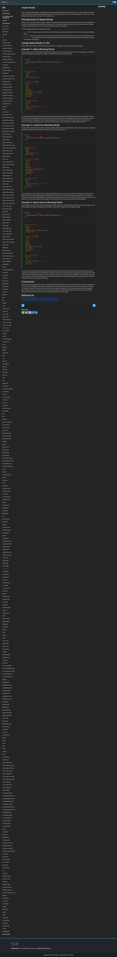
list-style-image (6, 527)
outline (4, 638)
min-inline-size (6, 599)
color (3, 305)
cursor (4, 344)
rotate (3, 748)
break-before (5, 283)
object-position (6, 613)
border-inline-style (6, 206)
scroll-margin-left (6, 782)
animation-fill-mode (7, 51)
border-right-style (6, 231)
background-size (6, 103)
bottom (4, 267)
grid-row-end (5, 447)
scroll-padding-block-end (8, 796)
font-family (5, 386)
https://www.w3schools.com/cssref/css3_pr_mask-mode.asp (40, 300)
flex (3, 358)
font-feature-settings (7, 389)
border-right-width (7, 233)
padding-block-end (7, 685)
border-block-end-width (8, 123)
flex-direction (5, 364)
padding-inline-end (7, 696)
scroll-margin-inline (7, 773)
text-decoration (6, 840)
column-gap (5, 314)
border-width (5, 264)
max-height (5, 585)
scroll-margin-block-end (8, 765)
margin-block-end (6, 541)
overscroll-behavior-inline (8, 671)
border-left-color (6, 214)
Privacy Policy (63, 955)
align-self (4, 34)
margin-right (5, 560)
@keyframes (5, 513)
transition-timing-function (8, 892)
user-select (5, 901)
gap (3, 413)
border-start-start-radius (8, 242)
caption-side (5, 289)
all (3, 37)
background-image (7, 87)
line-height (5, 521)
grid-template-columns (8, 461)
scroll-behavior (6, 757)
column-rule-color (6, 319)
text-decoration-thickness (8, 851)
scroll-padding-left (6, 812)
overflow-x (5, 660)
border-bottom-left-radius (8, 145)
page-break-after (6, 710)
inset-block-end (6, 488)
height (4, 469)
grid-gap (4, 441)
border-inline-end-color (8, 189)
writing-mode (5, 926)
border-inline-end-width (8, 195)
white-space (5, 909)
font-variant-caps (6, 408)
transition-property (7, 890)
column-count (5, 308)
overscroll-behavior (7, 665)
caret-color (5, 292)
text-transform (6, 867)
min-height (5, 602)
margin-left (5, 557)
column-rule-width (6, 325)
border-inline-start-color (8, 198)
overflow (4, 652)
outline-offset (5, 643)
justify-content (6, 505)
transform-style (6, 879)
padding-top (5, 707)
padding (4, 679)
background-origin (7, 90)
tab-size (4, 829)
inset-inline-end (6, 497)
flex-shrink (5, 372)
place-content (5, 726)
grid (3, 416)
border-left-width (6, 220)
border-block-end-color (8, 117)
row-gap (4, 751)
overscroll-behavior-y (7, 676)
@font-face (5, 383)
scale (3, 754)
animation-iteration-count (8, 54)
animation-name (6, 56)
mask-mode (5, 568)
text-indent (5, 854)
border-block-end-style (8, 120)
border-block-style (6, 134)
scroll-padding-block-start (8, 798)
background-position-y (8, 98)
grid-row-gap (5, 449)
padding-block (5, 682)
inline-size (4, 480)
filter (3, 355)
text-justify (5, 856)
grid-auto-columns (7, 422)
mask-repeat (5, 577)
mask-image (5, 566)
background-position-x (8, 95)
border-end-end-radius (8, 162)
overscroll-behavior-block (8, 668)
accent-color (5, 26)
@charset (4, 294)
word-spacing (5, 920)
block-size (4, 106)
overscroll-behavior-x (7, 674)
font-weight (5, 411)
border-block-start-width (8, 131)
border (4, 109)
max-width (5, 591)
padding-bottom (6, 690)
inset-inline (5, 494)
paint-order (5, 718)
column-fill (5, 311)
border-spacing (6, 236)
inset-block (5, 485)
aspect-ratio (5, 65)
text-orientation (6, 859)
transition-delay (6, 884)
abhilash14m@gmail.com (44, 948)
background (5, 73)
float (3, 377)
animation (4, 40)
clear (3, 297)
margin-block (5, 538)
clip (3, 300)
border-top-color (6, 250)
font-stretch (5, 400)
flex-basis (4, 361)
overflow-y (5, 663)
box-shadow (5, 275)
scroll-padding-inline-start (8, 809)
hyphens (4, 472)
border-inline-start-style (8, 200)
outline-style (5, 646)
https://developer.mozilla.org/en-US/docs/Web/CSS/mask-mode (41, 298)
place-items (5, 729)
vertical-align (5, 903)
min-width (4, 604)
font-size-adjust (6, 397)
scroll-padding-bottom (7, 801)
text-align (4, 834)
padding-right (5, 704)
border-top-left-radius (7, 253)
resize (3, 743)
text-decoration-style (7, 848)
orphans (4, 635)
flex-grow (4, 369)
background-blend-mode (8, 78)
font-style (4, 402)
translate (4, 895)
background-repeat (7, 101)
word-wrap (5, 923)
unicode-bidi (5, 898)
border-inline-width (7, 209)
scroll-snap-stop (6, 823)
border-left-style (6, 217)
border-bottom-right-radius (9, 148)
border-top (5, 247)
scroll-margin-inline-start (8, 779)
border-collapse (6, 156)
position (4, 737)
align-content (5, 29)
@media (4, 593)
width (3, 915)
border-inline (5, 184)
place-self (4, 732)
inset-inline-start (6, 499)
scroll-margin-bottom (7, 771)
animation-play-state (7, 59)
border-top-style (6, 258)
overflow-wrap (5, 657)
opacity (4, 629)
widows (4, 912)
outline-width (5, 649)
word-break (5, 917)
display (4, 350)
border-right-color (6, 228)
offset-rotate (5, 627)
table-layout (5, 831)
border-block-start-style (8, 128)
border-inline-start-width (8, 203)
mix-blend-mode (6, 607)
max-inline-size (6, 588)
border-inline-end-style (8, 192)
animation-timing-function (8, 62)
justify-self (4, 510)
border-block (5, 112)
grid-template (5, 455)
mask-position (5, 574)
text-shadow (5, 865)
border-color (5, 159)
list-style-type (5, 532)
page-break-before (7, 712)
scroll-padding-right (7, 815)
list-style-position (6, 530)
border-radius (5, 222)
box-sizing (4, 278)
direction (4, 347)
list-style (4, 524)
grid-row (4, 444)
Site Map (70, 955)
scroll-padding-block (7, 793)
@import (4, 477)
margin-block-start (7, 544)
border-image (5, 167)
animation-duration (7, 48)
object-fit (4, 610)
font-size (4, 394)
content (4, 336)
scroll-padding (5, 790)
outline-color (5, 640)
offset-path (5, 624)
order (3, 632)
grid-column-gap (6, 436)
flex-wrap (4, 375)
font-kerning (5, 391)
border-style (5, 245)
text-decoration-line (7, 845)
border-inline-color (7, 186)
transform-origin (6, 876)
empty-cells (5, 353)
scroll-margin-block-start (8, 768)
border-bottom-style (7, 150)
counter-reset (5, 341)
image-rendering (6, 474)
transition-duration (7, 887)
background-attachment (8, 76)
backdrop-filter (6, 67)
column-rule (5, 317)
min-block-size (5, 596)
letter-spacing (5, 519)
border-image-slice (7, 175)
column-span (5, 328)
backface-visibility (6, 70)
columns (4, 333)
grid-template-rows (7, 463)
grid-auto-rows (6, 427)
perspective (5, 721)
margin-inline (5, 549)
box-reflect (5, 272)
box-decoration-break (7, 269)
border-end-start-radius (8, 164)
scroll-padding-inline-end (8, 807)
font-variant (5, 405)
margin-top (5, 563)
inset (3, 483)
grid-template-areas (7, 458)
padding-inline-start (7, 699)
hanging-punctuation (7, 466)
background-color (6, 84)
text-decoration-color (7, 843)
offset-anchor (5, 618)
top (3, 870)
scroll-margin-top (6, 787)
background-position (7, 92)
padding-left (5, 701)
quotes (4, 740)
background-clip (6, 81)
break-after (5, 281)
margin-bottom (6, 546)
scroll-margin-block (7, 762)
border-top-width (6, 261)
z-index (4, 928)
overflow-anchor (6, 654)
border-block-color (7, 114)
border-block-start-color (8, 126)
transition (4, 881)
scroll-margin (5, 760)
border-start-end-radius (8, 239)
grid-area (4, 419)
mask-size (4, 580)
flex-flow (4, 366)
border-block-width (7, 137)
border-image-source (7, 178)
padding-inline (6, 693)
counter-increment (7, 339)
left (3, 516)
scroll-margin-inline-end (8, 776)
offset (3, 616)
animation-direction (7, 45)
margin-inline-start (7, 555)
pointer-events (6, 735)
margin (4, 535)
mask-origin (5, 571)
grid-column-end (6, 433)
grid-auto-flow (5, 425)
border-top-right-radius (8, 256)
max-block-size (6, 582)
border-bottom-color (7, 142)
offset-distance (6, 621)
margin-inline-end (6, 552)
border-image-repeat (7, 173)
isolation (4, 502)
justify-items (5, 508)
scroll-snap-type (6, 826)
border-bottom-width (7, 153)
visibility (4, 906)
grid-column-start (6, 438)
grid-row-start (5, 452)
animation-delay (6, 42)
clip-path (4, 303)
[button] (23, 305)
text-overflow (5, 862)
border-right (5, 225)
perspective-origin (6, 724)
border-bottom (6, 139)
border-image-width (7, 181)
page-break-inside (6, 715)
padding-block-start (7, 688)
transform (4, 873)
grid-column (5, 430)
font (3, 380)
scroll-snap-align (6, 820)
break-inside (5, 286)
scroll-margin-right (7, 784)
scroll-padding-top (6, 818)
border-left (5, 211)
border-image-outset (7, 170)
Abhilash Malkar (54, 955)
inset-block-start (6, 491)
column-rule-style (6, 322)
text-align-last (5, 837)
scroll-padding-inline (7, 804)
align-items (5, 31)
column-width (5, 330)
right (3, 746)
